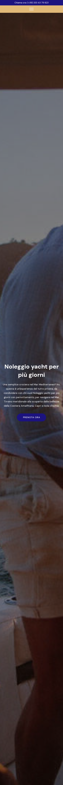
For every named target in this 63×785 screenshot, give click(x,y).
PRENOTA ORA (31, 417)
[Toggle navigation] (31, 9)
